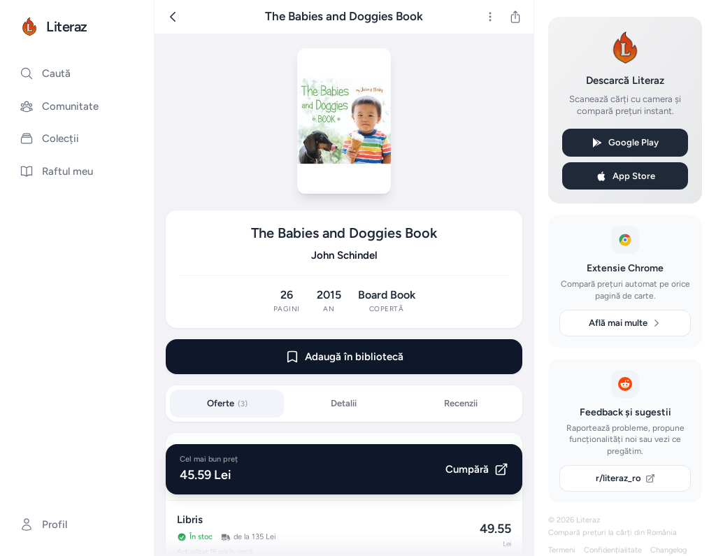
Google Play (625, 142)
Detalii (344, 403)
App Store (625, 176)
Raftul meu (56, 171)
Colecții (49, 138)
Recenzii (461, 403)
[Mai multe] (490, 16)
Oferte (227, 403)
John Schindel (344, 255)
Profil (43, 525)
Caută (45, 73)
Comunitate (59, 106)
